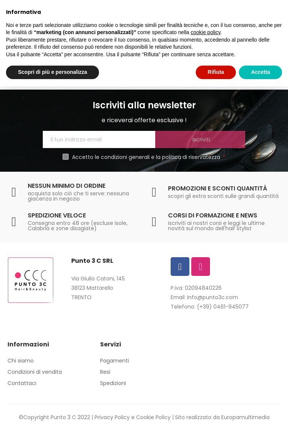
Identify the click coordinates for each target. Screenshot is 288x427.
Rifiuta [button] (216, 72)
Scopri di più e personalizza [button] (52, 72)
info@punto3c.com (212, 297)
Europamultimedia (245, 417)
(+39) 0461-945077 (223, 306)
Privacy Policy (112, 417)
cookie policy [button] (205, 32)
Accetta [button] (260, 72)
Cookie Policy (153, 417)
